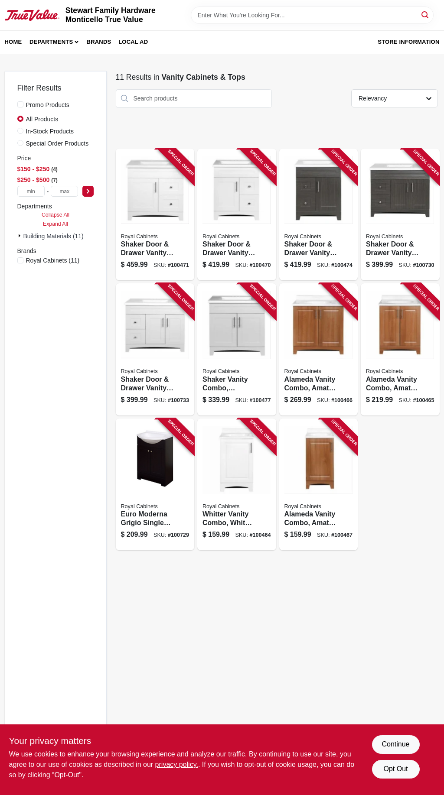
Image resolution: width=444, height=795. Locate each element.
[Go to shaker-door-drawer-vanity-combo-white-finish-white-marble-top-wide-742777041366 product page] (155, 215)
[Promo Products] (20, 104)
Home (13, 42)
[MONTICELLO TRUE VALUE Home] (32, 15)
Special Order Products (57, 143)
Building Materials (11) (53, 236)
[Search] (425, 14)
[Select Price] (88, 191)
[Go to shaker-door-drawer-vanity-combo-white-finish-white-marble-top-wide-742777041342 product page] (236, 215)
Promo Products (47, 105)
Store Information (408, 42)
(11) (53, 260)
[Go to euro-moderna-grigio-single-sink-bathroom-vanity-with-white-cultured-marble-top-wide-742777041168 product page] (155, 485)
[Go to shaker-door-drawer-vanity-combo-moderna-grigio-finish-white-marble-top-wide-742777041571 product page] (318, 215)
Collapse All (55, 215)
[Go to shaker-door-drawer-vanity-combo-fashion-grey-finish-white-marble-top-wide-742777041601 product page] (155, 349)
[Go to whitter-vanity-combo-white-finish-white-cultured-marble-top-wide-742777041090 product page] (236, 485)
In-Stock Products (50, 131)
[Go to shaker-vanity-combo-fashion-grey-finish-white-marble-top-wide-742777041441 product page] (236, 349)
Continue (395, 744)
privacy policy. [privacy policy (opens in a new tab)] (176, 764)
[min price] (31, 191)
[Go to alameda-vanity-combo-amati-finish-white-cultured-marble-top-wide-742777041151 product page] (318, 349)
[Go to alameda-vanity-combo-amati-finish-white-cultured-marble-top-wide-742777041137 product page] (318, 485)
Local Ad (133, 42)
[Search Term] (312, 15)
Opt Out (395, 768)
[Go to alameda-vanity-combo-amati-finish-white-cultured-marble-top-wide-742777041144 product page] (400, 349)
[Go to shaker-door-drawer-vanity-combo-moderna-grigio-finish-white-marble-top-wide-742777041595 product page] (400, 215)
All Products (42, 119)
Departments (51, 42)
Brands (99, 42)
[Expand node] (20, 235)
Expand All (55, 224)
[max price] (64, 191)
